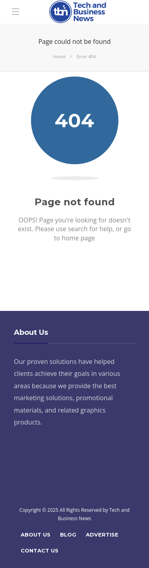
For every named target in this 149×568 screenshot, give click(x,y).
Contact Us (39, 550)
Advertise (102, 534)
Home (59, 56)
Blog (68, 534)
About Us (35, 534)
